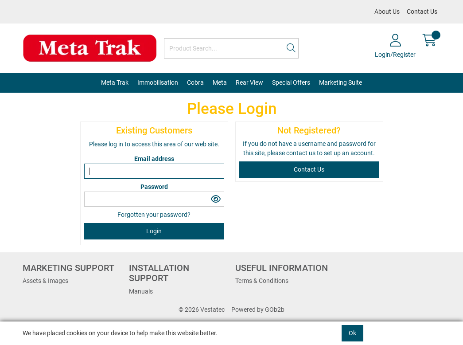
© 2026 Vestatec (202, 309)
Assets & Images (45, 280)
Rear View (249, 82)
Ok (352, 333)
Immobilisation (157, 82)
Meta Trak (114, 82)
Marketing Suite (340, 82)
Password (154, 186)
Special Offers (291, 82)
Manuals (141, 291)
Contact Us (422, 11)
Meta (220, 82)
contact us (301, 153)
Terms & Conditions (261, 280)
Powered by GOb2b (257, 309)
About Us (387, 11)
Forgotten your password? (154, 214)
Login (154, 231)
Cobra (195, 82)
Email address (154, 158)
